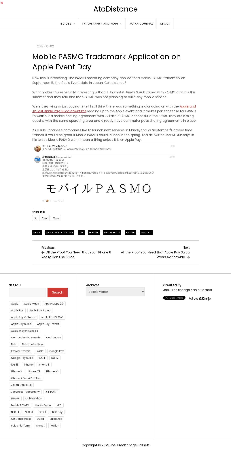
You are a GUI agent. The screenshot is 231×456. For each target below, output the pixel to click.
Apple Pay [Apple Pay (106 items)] (17, 310)
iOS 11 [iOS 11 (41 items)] (42, 358)
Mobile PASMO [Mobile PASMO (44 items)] (20, 405)
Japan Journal (141, 23)
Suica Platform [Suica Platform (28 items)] (20, 425)
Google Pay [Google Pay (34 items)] (56, 351)
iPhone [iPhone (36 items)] (28, 364)
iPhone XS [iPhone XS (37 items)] (52, 371)
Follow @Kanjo (200, 298)
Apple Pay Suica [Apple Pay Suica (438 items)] (21, 324)
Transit (146, 232)
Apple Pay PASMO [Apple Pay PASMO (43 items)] (52, 317)
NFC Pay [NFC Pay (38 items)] (57, 412)
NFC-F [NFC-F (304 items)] (42, 412)
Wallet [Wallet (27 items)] (54, 425)
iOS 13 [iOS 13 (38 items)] (14, 364)
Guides (67, 23)
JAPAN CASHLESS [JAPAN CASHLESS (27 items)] (21, 385)
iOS (81, 232)
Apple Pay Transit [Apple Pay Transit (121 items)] (48, 324)
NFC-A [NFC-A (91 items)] (15, 412)
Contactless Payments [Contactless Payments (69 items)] (25, 337)
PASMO (130, 232)
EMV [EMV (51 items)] (13, 344)
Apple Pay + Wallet (59, 232)
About (165, 23)
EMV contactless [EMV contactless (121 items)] (32, 344)
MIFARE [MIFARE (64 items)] (15, 398)
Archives (92, 285)
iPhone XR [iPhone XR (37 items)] (34, 371)
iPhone (94, 232)
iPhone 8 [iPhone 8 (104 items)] (44, 364)
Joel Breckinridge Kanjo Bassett (187, 290)
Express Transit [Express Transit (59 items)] (20, 351)
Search (15, 285)
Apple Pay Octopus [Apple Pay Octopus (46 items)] (23, 317)
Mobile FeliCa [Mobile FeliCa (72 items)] (33, 398)
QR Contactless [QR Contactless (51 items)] (21, 419)
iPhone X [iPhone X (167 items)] (16, 371)
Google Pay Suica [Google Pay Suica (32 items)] (22, 358)
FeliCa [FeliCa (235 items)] (39, 351)
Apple (37, 232)
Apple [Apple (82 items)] (14, 303)
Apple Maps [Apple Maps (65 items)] (31, 303)
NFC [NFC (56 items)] (59, 405)
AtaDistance (115, 9)
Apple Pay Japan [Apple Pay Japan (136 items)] (39, 310)
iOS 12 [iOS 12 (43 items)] (54, 358)
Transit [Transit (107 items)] (40, 425)
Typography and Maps (102, 23)
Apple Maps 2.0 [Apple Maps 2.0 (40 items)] (54, 303)
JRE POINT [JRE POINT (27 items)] (52, 392)
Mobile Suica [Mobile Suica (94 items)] (43, 405)
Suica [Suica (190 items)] (40, 419)
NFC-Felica (112, 232)
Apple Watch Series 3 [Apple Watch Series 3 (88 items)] (24, 331)
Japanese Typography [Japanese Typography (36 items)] (25, 392)
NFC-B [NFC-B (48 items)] (29, 412)
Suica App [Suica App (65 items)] (56, 419)
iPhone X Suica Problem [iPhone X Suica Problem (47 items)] (26, 378)
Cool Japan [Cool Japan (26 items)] (53, 337)
